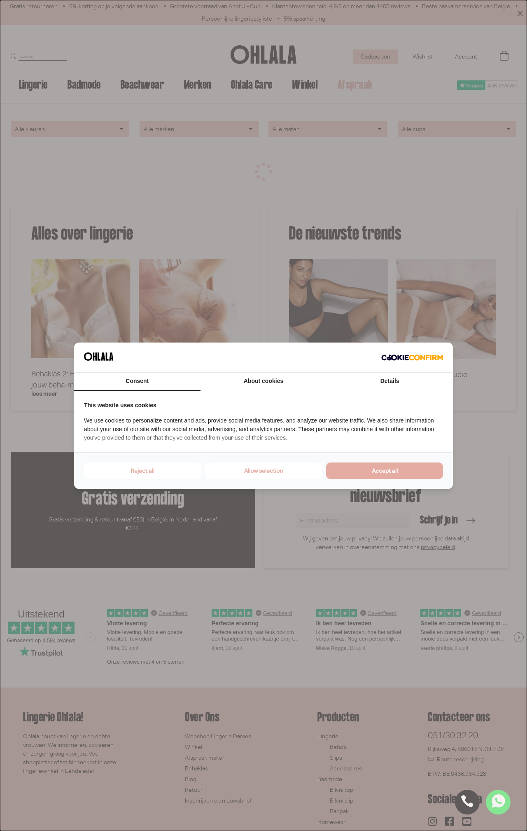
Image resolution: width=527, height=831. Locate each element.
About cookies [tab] (263, 381)
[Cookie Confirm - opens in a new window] (412, 357)
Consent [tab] (137, 381)
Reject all (142, 470)
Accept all (385, 470)
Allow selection (263, 470)
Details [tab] (389, 381)
